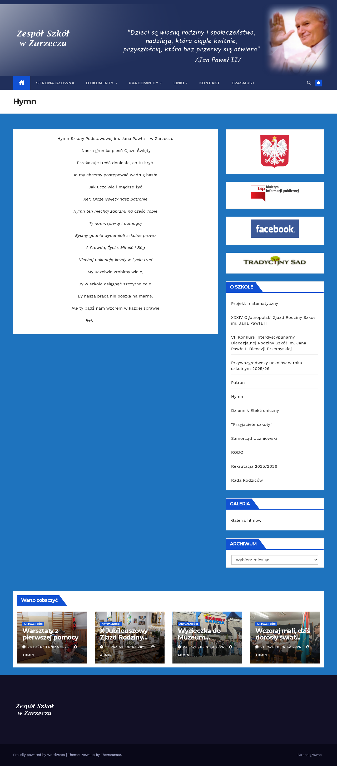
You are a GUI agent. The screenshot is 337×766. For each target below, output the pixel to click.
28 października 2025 (49, 647)
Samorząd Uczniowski (254, 438)
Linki (179, 83)
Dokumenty (100, 83)
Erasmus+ (243, 83)
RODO (237, 452)
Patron (238, 382)
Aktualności (33, 623)
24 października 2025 (204, 647)
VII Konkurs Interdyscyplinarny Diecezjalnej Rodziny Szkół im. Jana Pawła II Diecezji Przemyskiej (268, 343)
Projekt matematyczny (254, 303)
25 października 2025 (126, 647)
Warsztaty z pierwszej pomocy (50, 634)
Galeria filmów (246, 520)
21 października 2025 (282, 647)
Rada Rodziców (247, 480)
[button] (309, 82)
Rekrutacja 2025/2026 (254, 466)
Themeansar (111, 755)
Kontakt (209, 83)
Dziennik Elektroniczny (255, 410)
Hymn (237, 396)
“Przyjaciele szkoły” (251, 424)
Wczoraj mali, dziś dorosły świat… (282, 634)
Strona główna (55, 83)
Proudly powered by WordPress (39, 755)
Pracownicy (144, 83)
